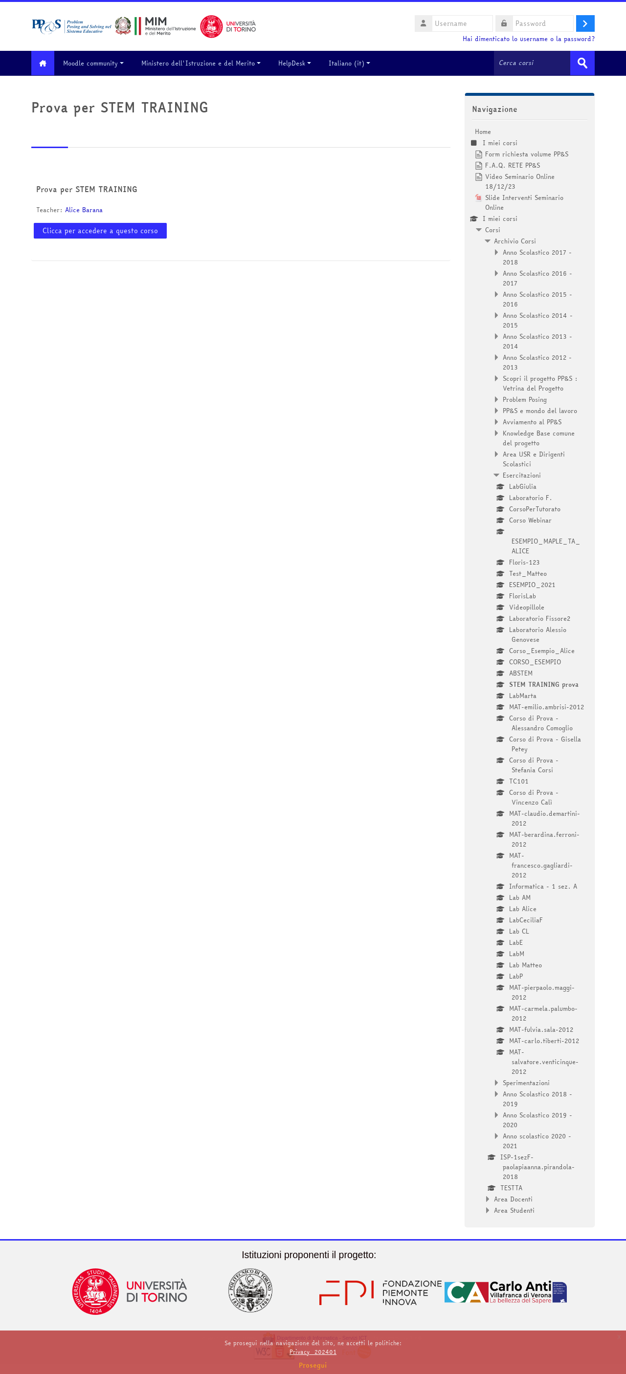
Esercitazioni (522, 475)
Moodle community (97, 63)
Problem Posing (525, 399)
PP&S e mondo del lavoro (540, 410)
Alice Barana (84, 210)
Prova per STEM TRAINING (86, 189)
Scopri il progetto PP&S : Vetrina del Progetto (540, 383)
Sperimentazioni (526, 1082)
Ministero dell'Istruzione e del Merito (205, 63)
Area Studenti (514, 1210)
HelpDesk (298, 63)
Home (483, 131)
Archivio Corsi (515, 240)
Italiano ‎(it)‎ (353, 63)
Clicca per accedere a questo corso (100, 230)
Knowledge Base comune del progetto (539, 437)
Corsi (492, 229)
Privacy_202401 (313, 1351)
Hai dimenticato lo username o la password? (529, 39)
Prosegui (313, 1365)
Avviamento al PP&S (532, 421)
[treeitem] (529, 670)
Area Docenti (513, 1198)
